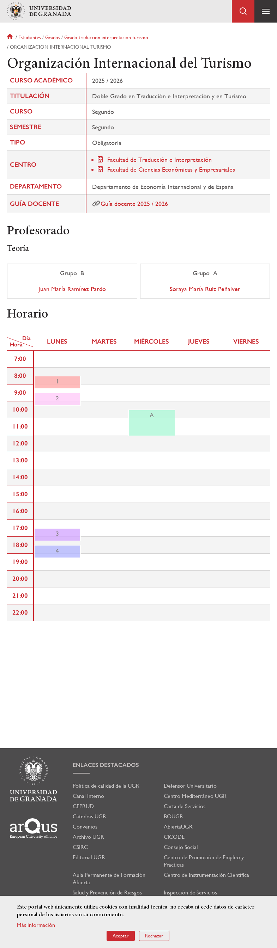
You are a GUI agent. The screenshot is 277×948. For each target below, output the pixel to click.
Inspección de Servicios (190, 892)
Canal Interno (88, 796)
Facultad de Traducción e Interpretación (159, 159)
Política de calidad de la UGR (106, 785)
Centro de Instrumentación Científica (206, 875)
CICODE (174, 836)
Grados (52, 37)
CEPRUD (83, 806)
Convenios (85, 826)
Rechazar (154, 935)
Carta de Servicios (184, 806)
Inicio (10, 37)
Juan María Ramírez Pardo (72, 289)
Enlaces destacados (106, 765)
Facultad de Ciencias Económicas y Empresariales (171, 169)
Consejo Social (181, 847)
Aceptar (121, 935)
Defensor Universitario (190, 785)
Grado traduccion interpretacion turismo (106, 37)
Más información (36, 925)
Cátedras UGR (89, 816)
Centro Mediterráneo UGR (195, 796)
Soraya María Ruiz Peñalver (205, 289)
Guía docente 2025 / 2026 (134, 203)
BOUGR (173, 816)
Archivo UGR (88, 836)
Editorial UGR (89, 857)
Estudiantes (29, 37)
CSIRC (80, 847)
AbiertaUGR (178, 826)
